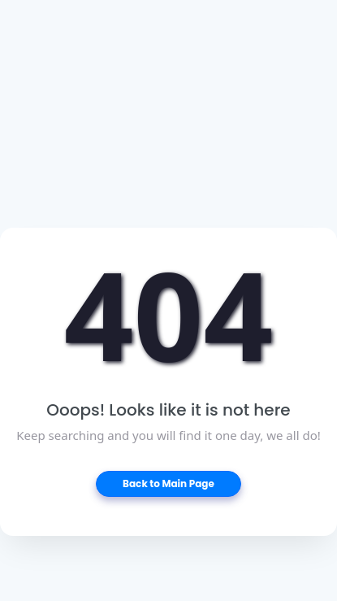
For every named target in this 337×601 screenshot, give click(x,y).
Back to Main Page (168, 483)
